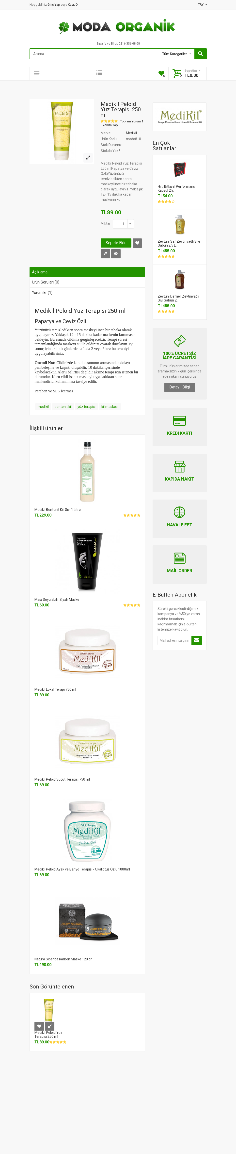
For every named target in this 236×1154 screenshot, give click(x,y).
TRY (202, 4)
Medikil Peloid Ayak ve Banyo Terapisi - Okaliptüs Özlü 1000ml (82, 869)
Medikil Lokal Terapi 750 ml (55, 689)
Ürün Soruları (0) (45, 282)
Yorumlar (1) (42, 292)
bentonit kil (63, 407)
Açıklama (39, 272)
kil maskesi (109, 407)
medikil (43, 407)
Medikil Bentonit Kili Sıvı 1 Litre (57, 510)
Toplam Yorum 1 (131, 121)
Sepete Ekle (116, 242)
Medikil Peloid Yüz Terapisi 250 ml (48, 1034)
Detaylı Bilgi (179, 387)
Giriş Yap (54, 4)
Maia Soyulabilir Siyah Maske (56, 600)
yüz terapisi (86, 407)
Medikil (131, 133)
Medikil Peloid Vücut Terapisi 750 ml (62, 779)
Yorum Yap (110, 125)
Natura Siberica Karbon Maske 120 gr (63, 959)
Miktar (105, 223)
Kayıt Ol (73, 4)
